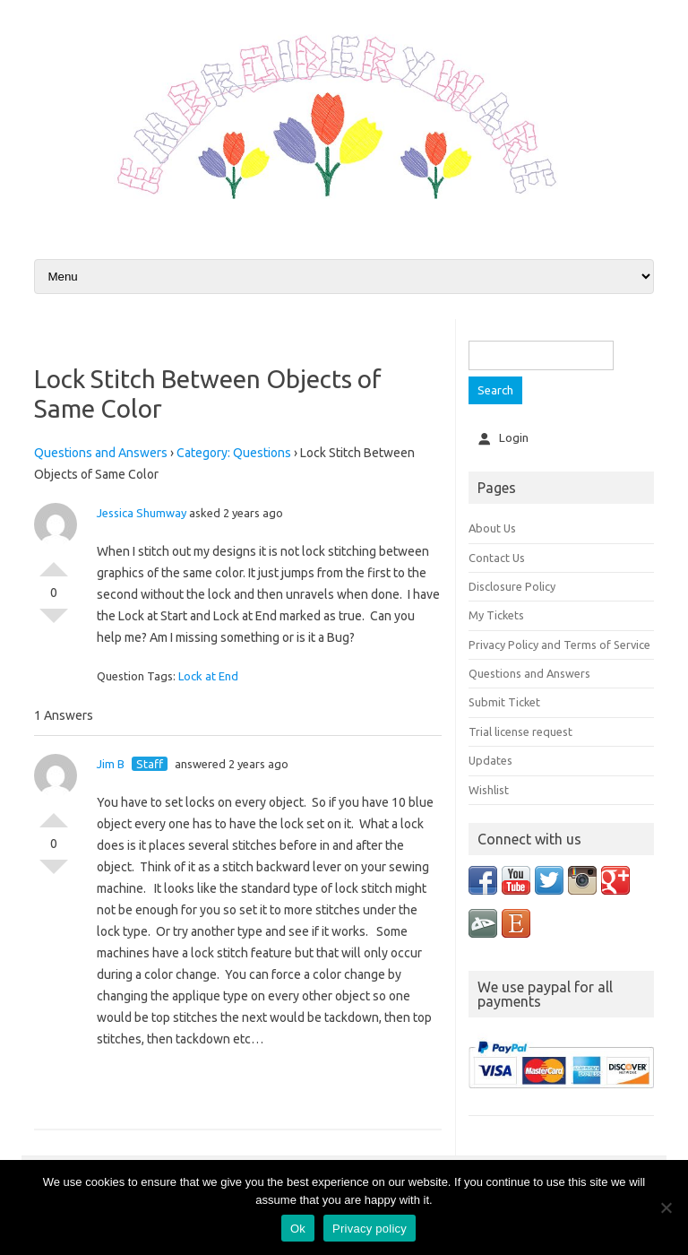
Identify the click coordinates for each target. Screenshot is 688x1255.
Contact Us (497, 557)
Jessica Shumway (141, 512)
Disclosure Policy (512, 586)
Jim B (111, 763)
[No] (666, 1207)
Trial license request (520, 731)
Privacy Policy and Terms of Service (559, 644)
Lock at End (208, 676)
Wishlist (489, 789)
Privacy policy (369, 1228)
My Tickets (496, 615)
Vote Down (53, 623)
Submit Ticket (504, 702)
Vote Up (53, 562)
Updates (490, 760)
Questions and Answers (101, 453)
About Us (492, 528)
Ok (297, 1228)
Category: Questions (233, 453)
